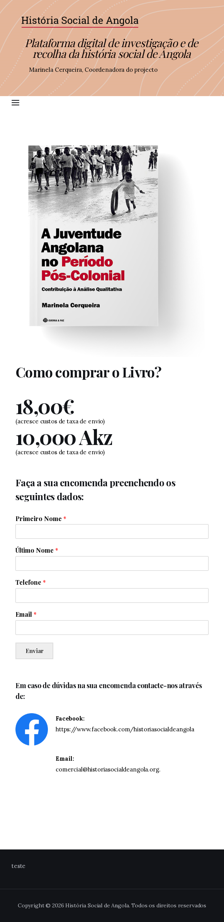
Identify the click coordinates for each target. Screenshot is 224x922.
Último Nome (36, 550)
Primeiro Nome (40, 519)
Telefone (30, 582)
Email (26, 614)
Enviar (34, 651)
